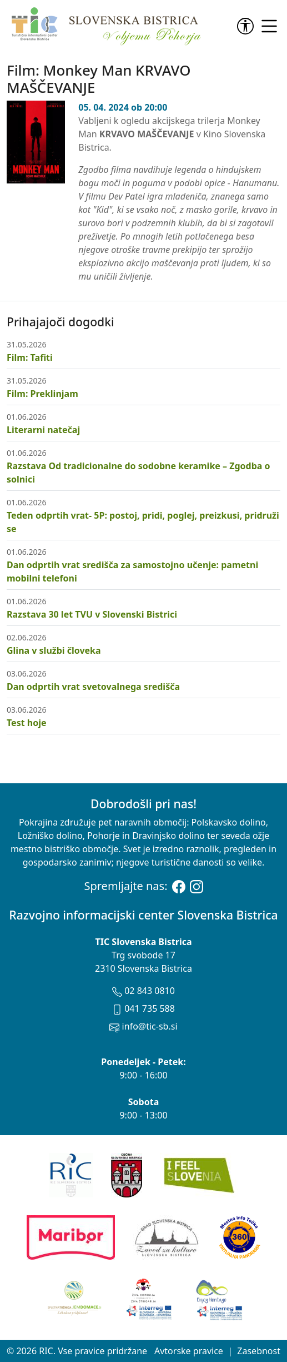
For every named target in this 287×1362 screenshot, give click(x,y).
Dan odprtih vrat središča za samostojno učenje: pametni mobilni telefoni (132, 571)
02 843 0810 (143, 991)
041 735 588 (143, 1008)
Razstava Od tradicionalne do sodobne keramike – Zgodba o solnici (138, 472)
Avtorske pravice (188, 1351)
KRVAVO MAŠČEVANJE (146, 134)
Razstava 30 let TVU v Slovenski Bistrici (92, 614)
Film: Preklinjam (42, 393)
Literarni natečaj (43, 430)
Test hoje (27, 723)
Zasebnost (258, 1351)
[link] (247, 26)
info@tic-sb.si (143, 1026)
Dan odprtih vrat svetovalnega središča (93, 686)
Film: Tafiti (30, 357)
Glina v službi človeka (54, 650)
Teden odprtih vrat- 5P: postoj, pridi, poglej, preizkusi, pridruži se (143, 522)
